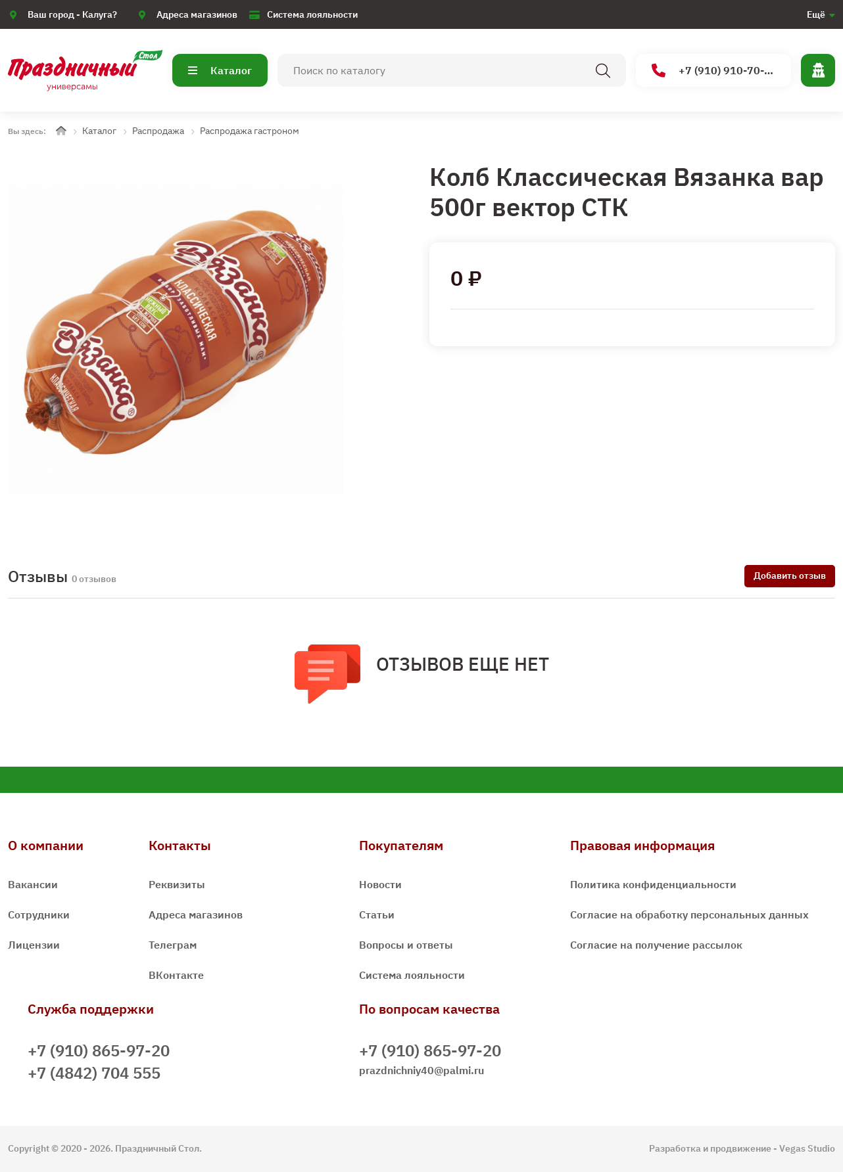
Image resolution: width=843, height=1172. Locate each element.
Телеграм (173, 944)
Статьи (377, 914)
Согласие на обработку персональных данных (689, 914)
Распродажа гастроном (249, 131)
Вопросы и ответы (406, 944)
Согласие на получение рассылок (656, 944)
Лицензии (34, 944)
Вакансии (33, 884)
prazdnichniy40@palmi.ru (421, 1070)
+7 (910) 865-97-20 (99, 1050)
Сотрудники (39, 914)
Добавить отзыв (790, 575)
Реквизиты (177, 884)
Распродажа (158, 131)
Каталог (220, 70)
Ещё (816, 14)
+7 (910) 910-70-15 (714, 71)
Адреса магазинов (197, 14)
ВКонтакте (176, 974)
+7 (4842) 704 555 (94, 1072)
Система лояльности (312, 14)
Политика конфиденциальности (653, 884)
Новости (380, 884)
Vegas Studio (807, 1148)
